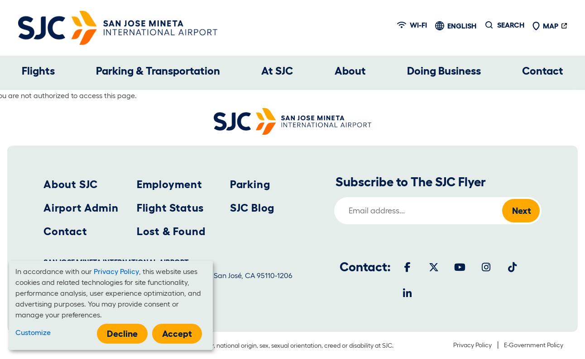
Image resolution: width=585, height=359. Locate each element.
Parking (250, 184)
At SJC (277, 71)
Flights (38, 71)
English (461, 26)
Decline (122, 334)
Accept (177, 334)
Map (545, 25)
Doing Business (444, 71)
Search (510, 25)
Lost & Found (171, 231)
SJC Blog (252, 208)
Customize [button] (33, 332)
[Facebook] (407, 267)
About (350, 71)
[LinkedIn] (407, 293)
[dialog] (111, 305)
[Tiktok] (512, 267)
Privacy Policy (472, 345)
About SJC (70, 184)
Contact (542, 71)
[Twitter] (433, 267)
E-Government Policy (533, 345)
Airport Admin (80, 208)
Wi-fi (412, 25)
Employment (169, 184)
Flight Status (170, 208)
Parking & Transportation (158, 71)
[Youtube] (460, 267)
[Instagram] (486, 267)
